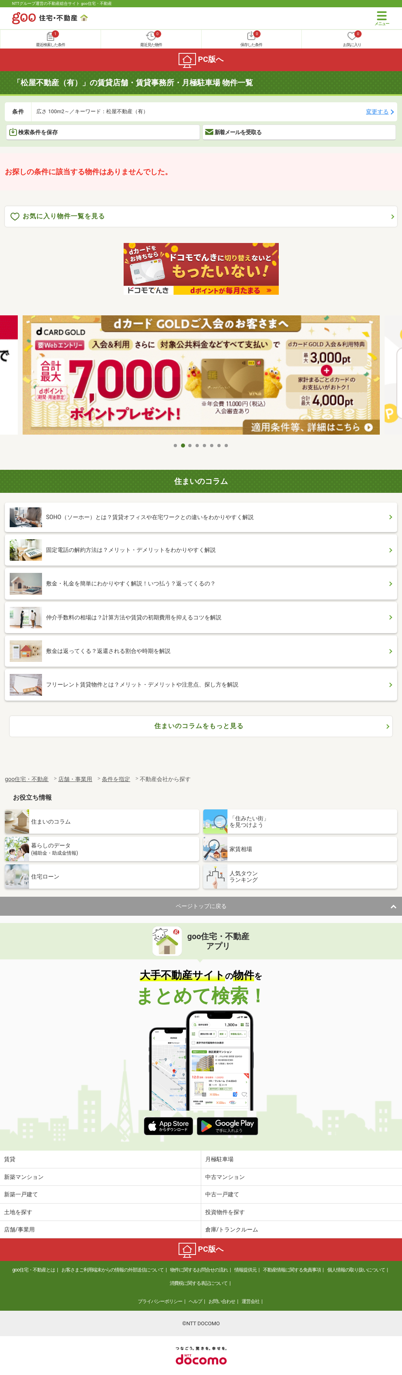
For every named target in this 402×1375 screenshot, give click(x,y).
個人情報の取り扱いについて (356, 1270)
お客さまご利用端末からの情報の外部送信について (112, 1270)
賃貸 (9, 1159)
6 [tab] (212, 446)
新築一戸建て (21, 1194)
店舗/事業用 (19, 1229)
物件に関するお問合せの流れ (199, 1270)
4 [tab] (198, 446)
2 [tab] (183, 446)
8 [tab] (227, 446)
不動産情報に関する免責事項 (292, 1270)
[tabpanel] (201, 376)
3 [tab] (190, 446)
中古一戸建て (222, 1194)
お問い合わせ (221, 1301)
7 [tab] (219, 446)
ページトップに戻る (201, 906)
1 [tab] (176, 446)
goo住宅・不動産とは (34, 1270)
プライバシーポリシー (160, 1301)
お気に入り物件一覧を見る (58, 216)
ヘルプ (195, 1301)
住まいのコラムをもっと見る (199, 726)
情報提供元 (245, 1270)
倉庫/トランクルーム (232, 1229)
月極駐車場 (219, 1159)
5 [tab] (205, 446)
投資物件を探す (225, 1212)
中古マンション (225, 1177)
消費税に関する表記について (198, 1283)
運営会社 (250, 1301)
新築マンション (24, 1177)
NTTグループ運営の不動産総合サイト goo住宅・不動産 (62, 3)
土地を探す (18, 1212)
